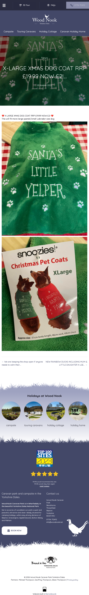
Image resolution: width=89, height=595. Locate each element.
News (44, 57)
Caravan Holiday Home (72, 31)
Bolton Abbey (37, 518)
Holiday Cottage (48, 31)
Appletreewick (25, 518)
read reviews (44, 486)
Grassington (14, 518)
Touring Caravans (26, 31)
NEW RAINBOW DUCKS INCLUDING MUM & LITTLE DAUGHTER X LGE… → (66, 363)
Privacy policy (72, 580)
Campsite (8, 31)
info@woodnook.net (54, 522)
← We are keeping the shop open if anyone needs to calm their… (22, 363)
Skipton (5, 518)
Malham (8, 520)
